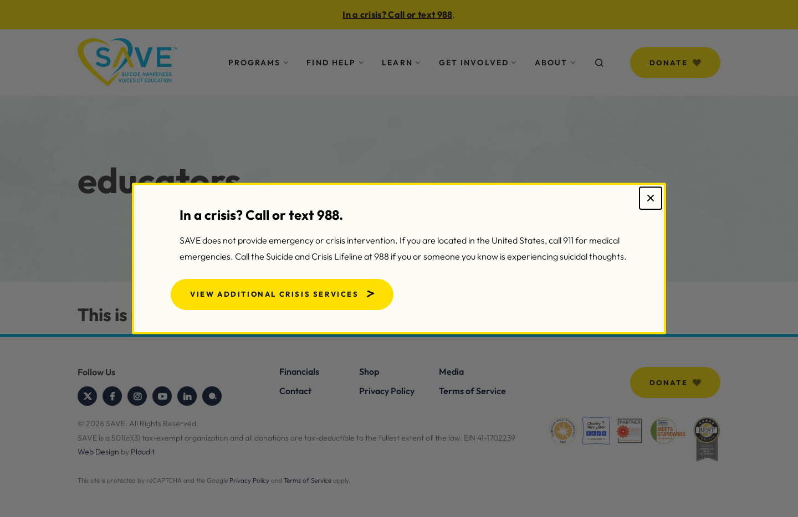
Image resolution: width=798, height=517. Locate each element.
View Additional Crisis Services (274, 293)
